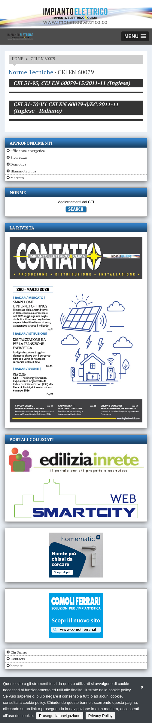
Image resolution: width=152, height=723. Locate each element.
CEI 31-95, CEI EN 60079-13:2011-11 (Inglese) (71, 83)
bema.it (17, 665)
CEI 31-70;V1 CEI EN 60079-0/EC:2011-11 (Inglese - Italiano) (65, 107)
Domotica (18, 164)
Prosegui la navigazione (60, 715)
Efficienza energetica (28, 150)
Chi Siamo (19, 652)
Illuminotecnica (23, 171)
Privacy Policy (100, 715)
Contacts (18, 659)
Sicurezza (19, 157)
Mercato (17, 177)
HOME (17, 58)
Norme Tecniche (31, 72)
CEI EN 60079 (43, 58)
